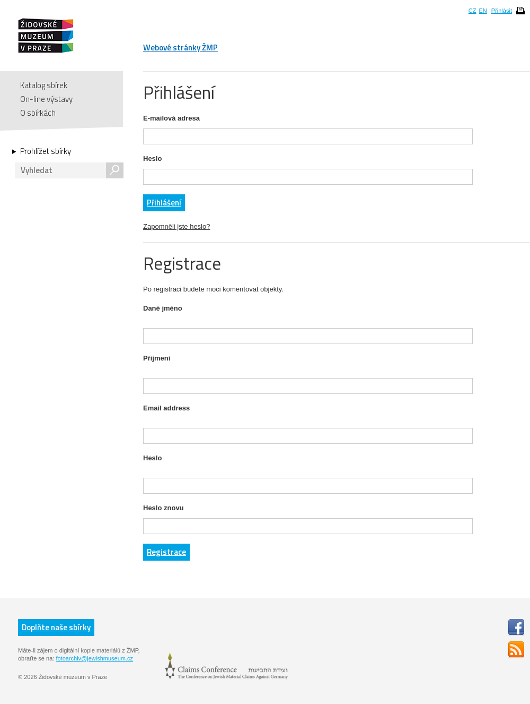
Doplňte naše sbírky (56, 627)
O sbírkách (38, 113)
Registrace (166, 552)
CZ (472, 10)
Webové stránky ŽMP (180, 47)
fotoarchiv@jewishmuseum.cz (94, 658)
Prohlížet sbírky (45, 151)
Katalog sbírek (43, 85)
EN (483, 10)
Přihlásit (501, 10)
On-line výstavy (46, 99)
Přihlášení (164, 202)
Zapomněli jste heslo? (176, 226)
